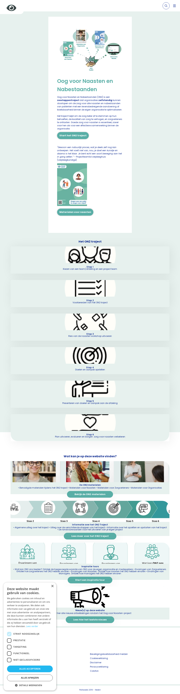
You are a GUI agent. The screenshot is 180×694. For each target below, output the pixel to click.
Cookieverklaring (99, 658)
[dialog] (30, 636)
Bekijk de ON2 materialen (90, 494)
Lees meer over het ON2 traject (90, 536)
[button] (30, 685)
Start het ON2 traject (72, 135)
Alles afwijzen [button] (30, 677)
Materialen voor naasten (75, 212)
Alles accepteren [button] (30, 668)
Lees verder (32, 626)
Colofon (94, 670)
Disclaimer (95, 662)
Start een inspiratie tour (90, 579)
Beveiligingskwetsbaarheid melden (109, 654)
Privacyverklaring (99, 666)
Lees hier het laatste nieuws (90, 619)
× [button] (52, 586)
